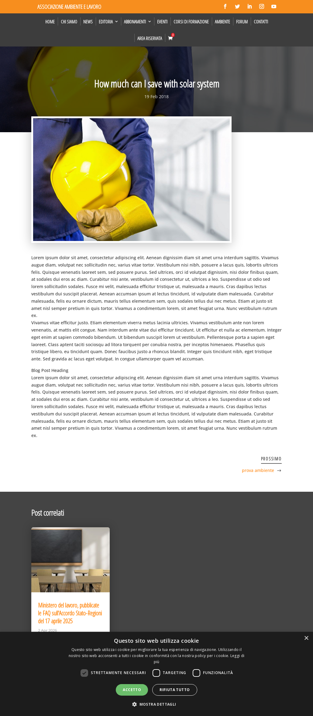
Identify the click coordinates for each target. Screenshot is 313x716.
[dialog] (156, 674)
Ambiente (222, 22)
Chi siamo (69, 22)
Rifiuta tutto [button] (175, 689)
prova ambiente (258, 470)
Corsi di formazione (191, 22)
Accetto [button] (132, 689)
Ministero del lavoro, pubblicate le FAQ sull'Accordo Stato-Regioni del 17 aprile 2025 (70, 613)
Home (50, 22)
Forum (242, 22)
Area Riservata (149, 38)
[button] (156, 704)
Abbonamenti (135, 22)
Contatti (261, 22)
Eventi (162, 22)
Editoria (106, 22)
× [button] (306, 638)
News (88, 22)
